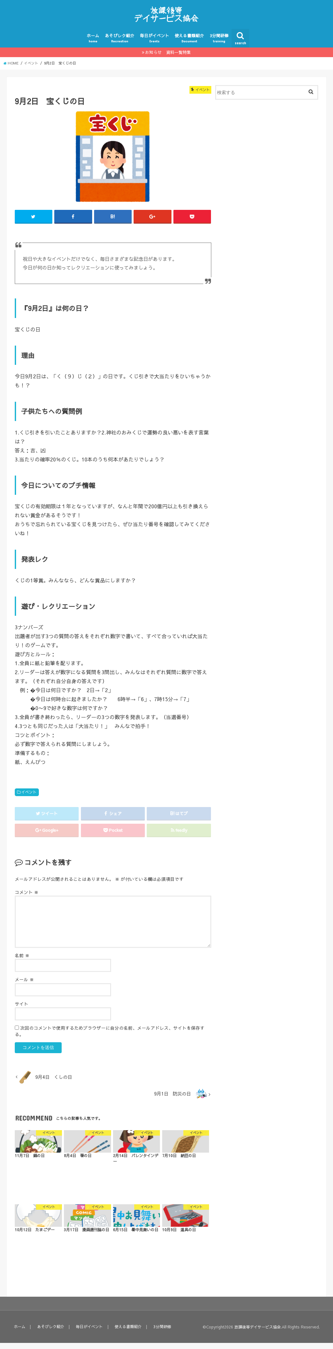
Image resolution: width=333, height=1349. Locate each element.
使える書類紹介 (189, 43)
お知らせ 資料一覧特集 (168, 58)
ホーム (93, 43)
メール (24, 986)
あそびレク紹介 (119, 43)
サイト (21, 1010)
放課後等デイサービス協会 (256, 1333)
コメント (27, 898)
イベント (29, 797)
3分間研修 (219, 43)
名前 (22, 961)
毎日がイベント (154, 43)
